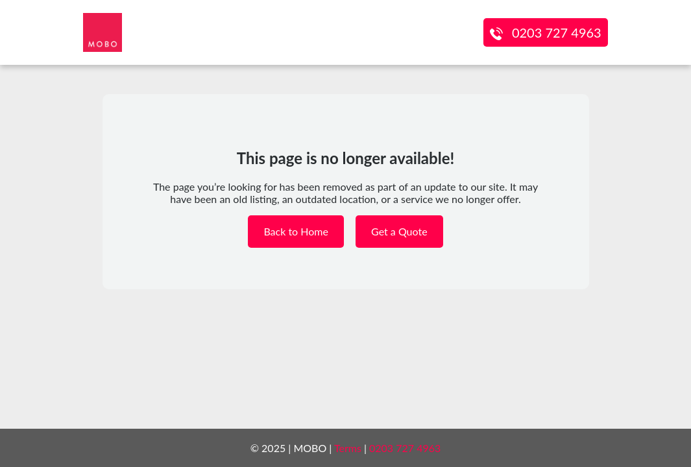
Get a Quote (399, 231)
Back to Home (295, 231)
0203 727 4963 (556, 32)
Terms (347, 448)
